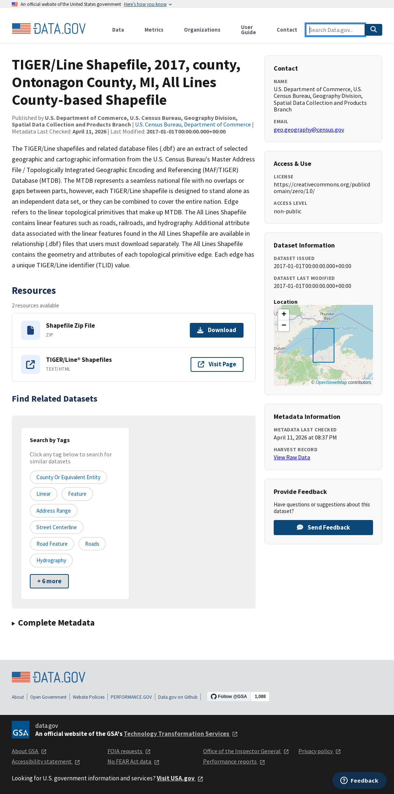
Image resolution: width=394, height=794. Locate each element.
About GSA (29, 751)
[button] (283, 314)
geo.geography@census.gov (309, 129)
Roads (92, 543)
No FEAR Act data (133, 761)
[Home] (48, 29)
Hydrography (51, 560)
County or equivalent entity (68, 477)
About (18, 697)
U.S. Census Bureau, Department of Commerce (193, 124)
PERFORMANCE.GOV (131, 697)
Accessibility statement (46, 761)
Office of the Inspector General (246, 751)
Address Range (53, 510)
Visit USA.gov (180, 778)
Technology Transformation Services (181, 734)
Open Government (48, 697)
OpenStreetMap (331, 382)
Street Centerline (56, 527)
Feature (77, 493)
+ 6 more (49, 581)
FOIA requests (129, 751)
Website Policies (88, 697)
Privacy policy (319, 751)
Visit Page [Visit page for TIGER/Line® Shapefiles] (217, 364)
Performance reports (234, 761)
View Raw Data (292, 457)
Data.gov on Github (178, 697)
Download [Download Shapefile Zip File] (216, 330)
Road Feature (52, 543)
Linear (43, 493)
